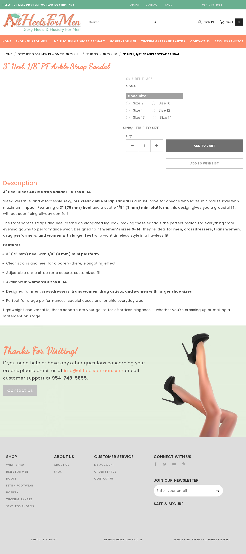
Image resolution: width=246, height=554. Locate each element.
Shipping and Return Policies (123, 539)
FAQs (168, 5)
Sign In (206, 22)
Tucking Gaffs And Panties (163, 41)
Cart (231, 22)
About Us (61, 465)
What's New (15, 465)
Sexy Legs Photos (229, 41)
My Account (104, 465)
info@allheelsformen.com (94, 371)
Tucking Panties (19, 499)
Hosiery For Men (123, 41)
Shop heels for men (33, 41)
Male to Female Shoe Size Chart (79, 41)
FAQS (58, 472)
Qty (129, 136)
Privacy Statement (44, 539)
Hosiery (12, 492)
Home (6, 41)
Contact (152, 5)
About (135, 5)
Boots (11, 479)
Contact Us (200, 41)
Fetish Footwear (19, 485)
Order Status (105, 472)
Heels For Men (17, 472)
